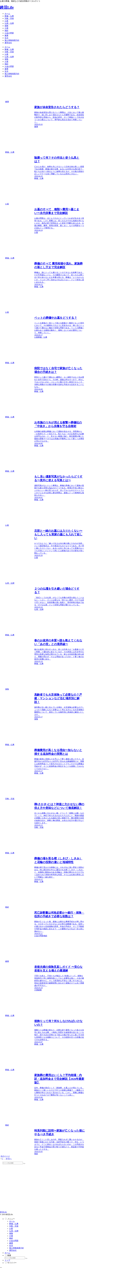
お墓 (11, 1229)
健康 (11, 1243)
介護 (11, 1236)
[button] (24, 1163)
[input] (13, 1163)
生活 (11, 1246)
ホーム (12, 1221)
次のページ (5, 1156)
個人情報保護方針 (16, 1248)
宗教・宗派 (13, 1226)
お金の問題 (13, 1241)
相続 (11, 1238)
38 (6, 1159)
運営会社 (13, 1250)
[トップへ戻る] (1, 1267)
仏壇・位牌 (13, 1231)
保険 (11, 1233)
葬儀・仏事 (13, 1224)
